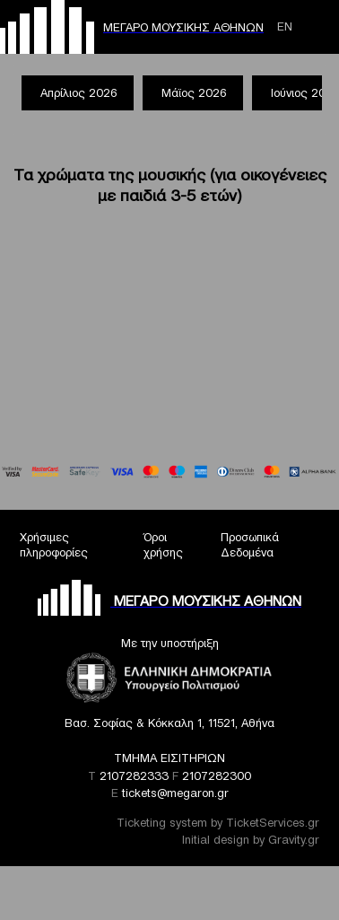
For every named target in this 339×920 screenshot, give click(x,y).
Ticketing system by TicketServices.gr (218, 822)
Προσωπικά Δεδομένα (250, 545)
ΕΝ (284, 26)
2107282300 (216, 776)
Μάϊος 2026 (193, 93)
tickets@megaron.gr (175, 793)
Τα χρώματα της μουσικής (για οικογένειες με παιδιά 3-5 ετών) (169, 185)
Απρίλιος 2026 (78, 93)
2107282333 (134, 776)
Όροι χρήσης (163, 545)
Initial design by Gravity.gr (250, 839)
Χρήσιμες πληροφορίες (54, 545)
